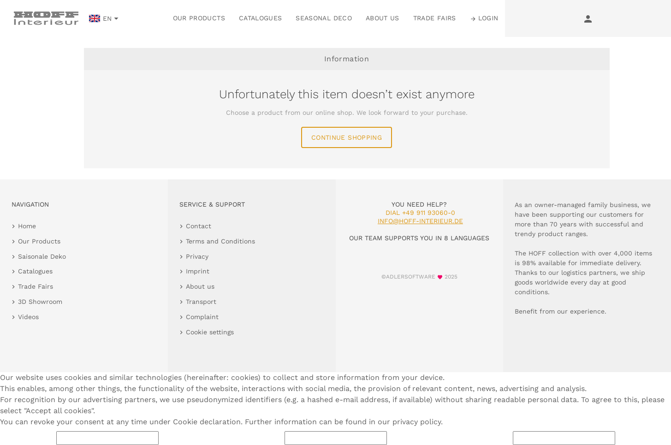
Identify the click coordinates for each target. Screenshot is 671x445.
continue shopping (346, 137)
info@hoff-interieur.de (420, 221)
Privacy (197, 256)
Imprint (197, 271)
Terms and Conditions (220, 241)
